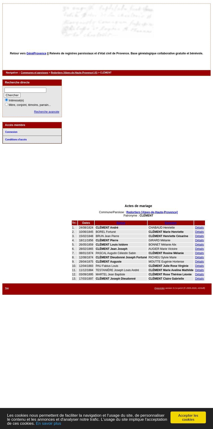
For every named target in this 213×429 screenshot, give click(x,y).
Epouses (171, 223)
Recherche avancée (46, 111)
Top (7, 288)
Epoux (121, 223)
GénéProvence (36, 53)
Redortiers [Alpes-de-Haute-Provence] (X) (74, 72)
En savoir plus (48, 423)
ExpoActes (159, 288)
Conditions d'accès (16, 139)
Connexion (11, 132)
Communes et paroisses (34, 72)
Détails (199, 227)
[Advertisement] (138, 176)
